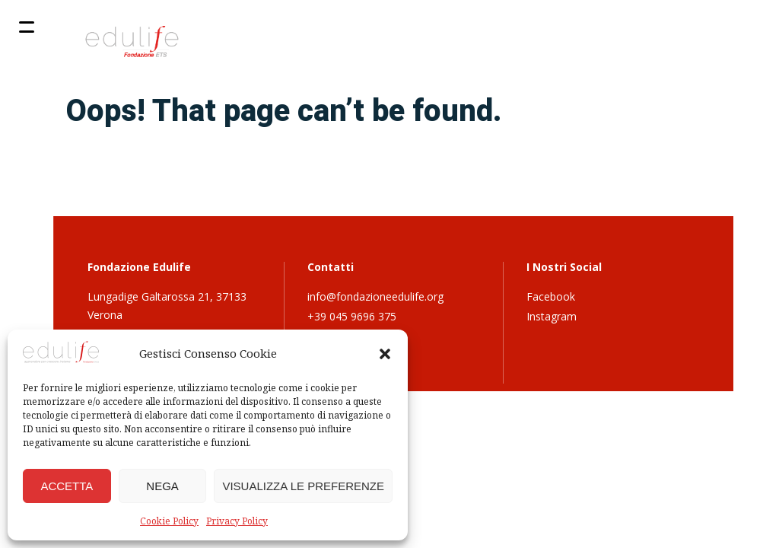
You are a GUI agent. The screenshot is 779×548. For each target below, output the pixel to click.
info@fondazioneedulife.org (375, 296)
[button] (385, 354)
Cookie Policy (169, 521)
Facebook (550, 296)
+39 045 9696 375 (351, 316)
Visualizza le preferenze (303, 486)
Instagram (551, 316)
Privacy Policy (237, 521)
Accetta (66, 486)
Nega (162, 486)
